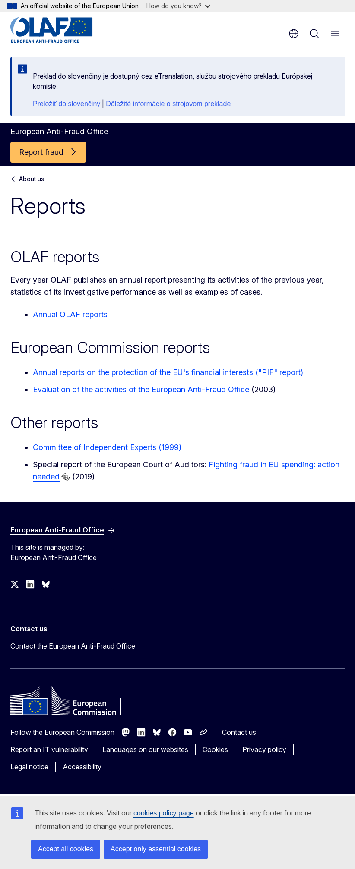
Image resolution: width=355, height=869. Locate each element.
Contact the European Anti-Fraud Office (72, 646)
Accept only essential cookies (156, 849)
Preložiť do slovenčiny (66, 103)
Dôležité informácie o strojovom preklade (168, 103)
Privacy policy (264, 749)
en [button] (293, 33)
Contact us (239, 732)
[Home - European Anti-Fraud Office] (62, 30)
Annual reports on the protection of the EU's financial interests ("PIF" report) (168, 372)
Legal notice (29, 766)
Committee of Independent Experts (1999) (107, 447)
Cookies (215, 749)
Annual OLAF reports (70, 314)
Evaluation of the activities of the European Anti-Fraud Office (141, 389)
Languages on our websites (145, 749)
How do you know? (178, 5)
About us (31, 179)
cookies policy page (163, 813)
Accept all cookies (65, 849)
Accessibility (82, 766)
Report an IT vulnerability (49, 749)
